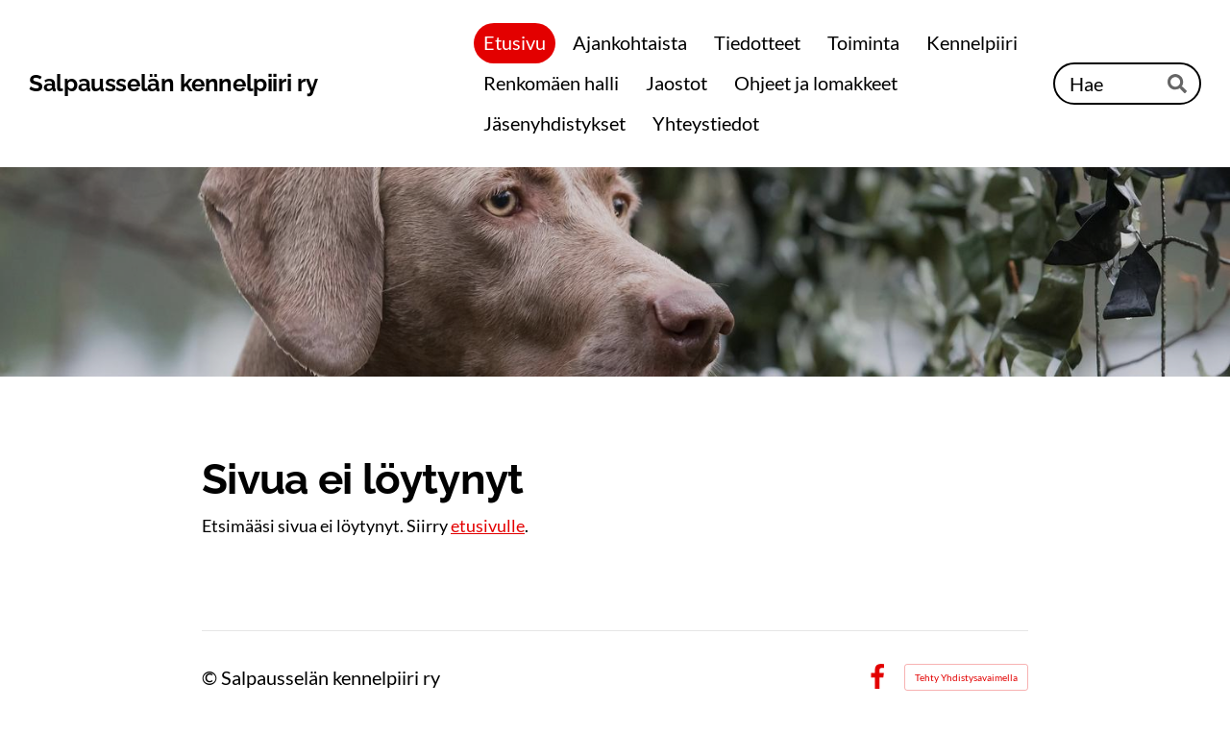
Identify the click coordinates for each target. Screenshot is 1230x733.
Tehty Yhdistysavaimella (966, 677)
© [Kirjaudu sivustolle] (211, 677)
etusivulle (488, 525)
